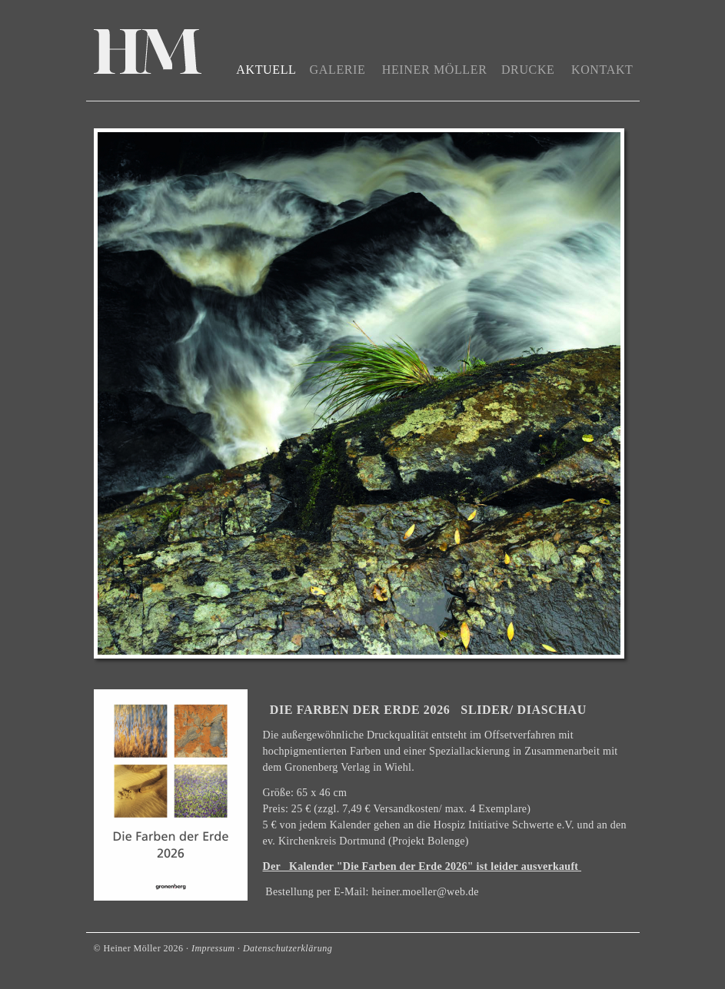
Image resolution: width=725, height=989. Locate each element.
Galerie (338, 69)
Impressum (213, 948)
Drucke (528, 69)
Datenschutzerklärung (287, 948)
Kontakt (602, 69)
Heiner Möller (434, 69)
